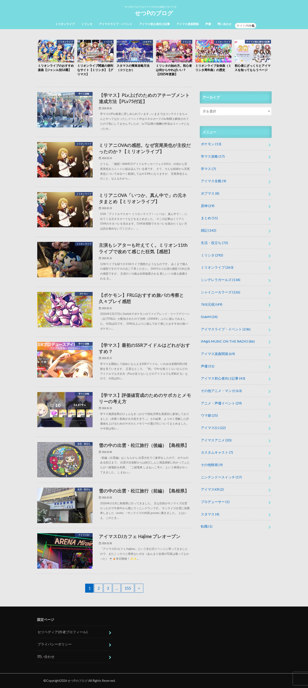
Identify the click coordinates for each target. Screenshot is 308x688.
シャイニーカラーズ (220, 292)
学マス (208, 169)
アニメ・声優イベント (221, 403)
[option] (56, 56)
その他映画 (212, 465)
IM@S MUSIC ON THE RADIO (228, 341)
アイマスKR (212, 489)
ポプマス (210, 193)
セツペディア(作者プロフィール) (62, 632)
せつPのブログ (154, 13)
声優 (208, 24)
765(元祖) (211, 304)
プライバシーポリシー (54, 644)
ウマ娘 (209, 415)
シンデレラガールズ (220, 280)
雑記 (208, 230)
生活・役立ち (214, 243)
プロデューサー (215, 502)
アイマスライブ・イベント (115, 24)
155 (127, 588)
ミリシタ (86, 24)
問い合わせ (224, 24)
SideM (209, 317)
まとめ (209, 218)
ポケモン (211, 144)
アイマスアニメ (216, 440)
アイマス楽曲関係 (187, 24)
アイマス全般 (213, 181)
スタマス (210, 514)
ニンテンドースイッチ (221, 477)
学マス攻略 (213, 156)
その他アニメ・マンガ (221, 391)
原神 (207, 206)
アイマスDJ (213, 428)
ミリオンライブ (65, 24)
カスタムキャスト (217, 452)
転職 (206, 526)
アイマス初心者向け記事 (154, 24)
